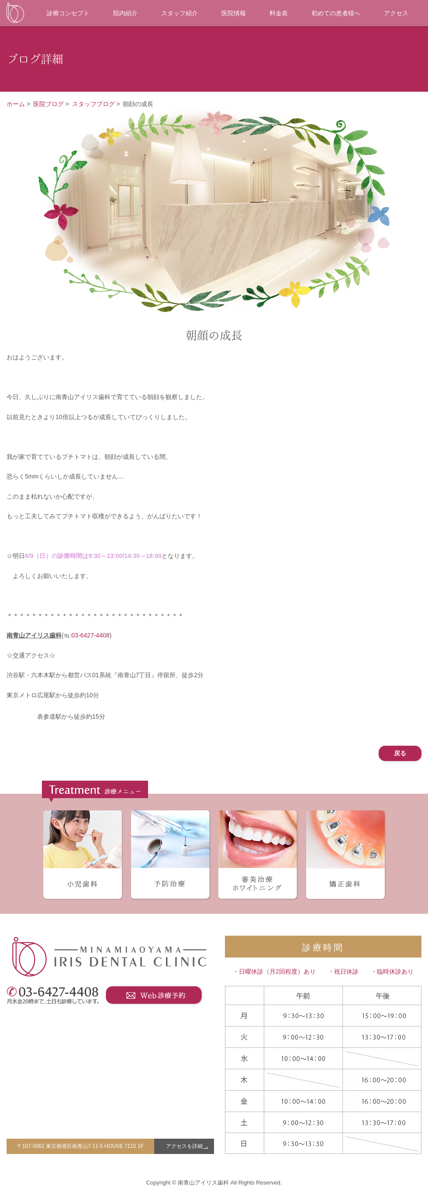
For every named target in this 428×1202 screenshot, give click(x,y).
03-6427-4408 (91, 635)
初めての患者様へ (335, 13)
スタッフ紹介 (179, 13)
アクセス (396, 13)
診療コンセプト (68, 13)
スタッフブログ (93, 103)
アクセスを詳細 (184, 1146)
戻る (400, 753)
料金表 (278, 13)
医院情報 (233, 13)
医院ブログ (48, 103)
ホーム (16, 103)
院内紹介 (125, 13)
